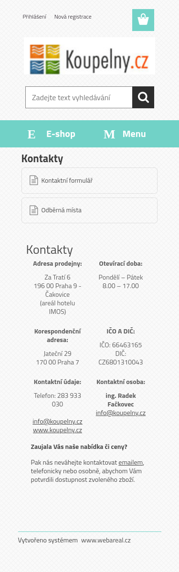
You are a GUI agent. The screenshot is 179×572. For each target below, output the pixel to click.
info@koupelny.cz (57, 421)
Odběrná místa (62, 210)
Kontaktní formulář (67, 180)
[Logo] (89, 56)
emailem (130, 462)
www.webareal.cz (106, 540)
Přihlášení (34, 16)
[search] (143, 97)
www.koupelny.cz (57, 430)
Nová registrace (73, 16)
